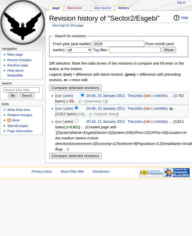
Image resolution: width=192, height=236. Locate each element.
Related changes (19, 115)
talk (147, 96)
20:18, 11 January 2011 (105, 122)
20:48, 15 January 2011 (105, 96)
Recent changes (19, 60)
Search (7, 83)
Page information (20, 131)
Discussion (74, 8)
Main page (15, 54)
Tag (96, 50)
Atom (16, 120)
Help (185, 18)
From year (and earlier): (72, 44)
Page (56, 8)
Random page (17, 65)
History (123, 8)
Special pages (17, 125)
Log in (181, 2)
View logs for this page (67, 25)
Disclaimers (101, 171)
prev (68, 96)
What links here (18, 109)
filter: (100, 50)
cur (59, 109)
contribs (159, 96)
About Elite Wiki (72, 171)
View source (102, 8)
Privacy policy (42, 171)
